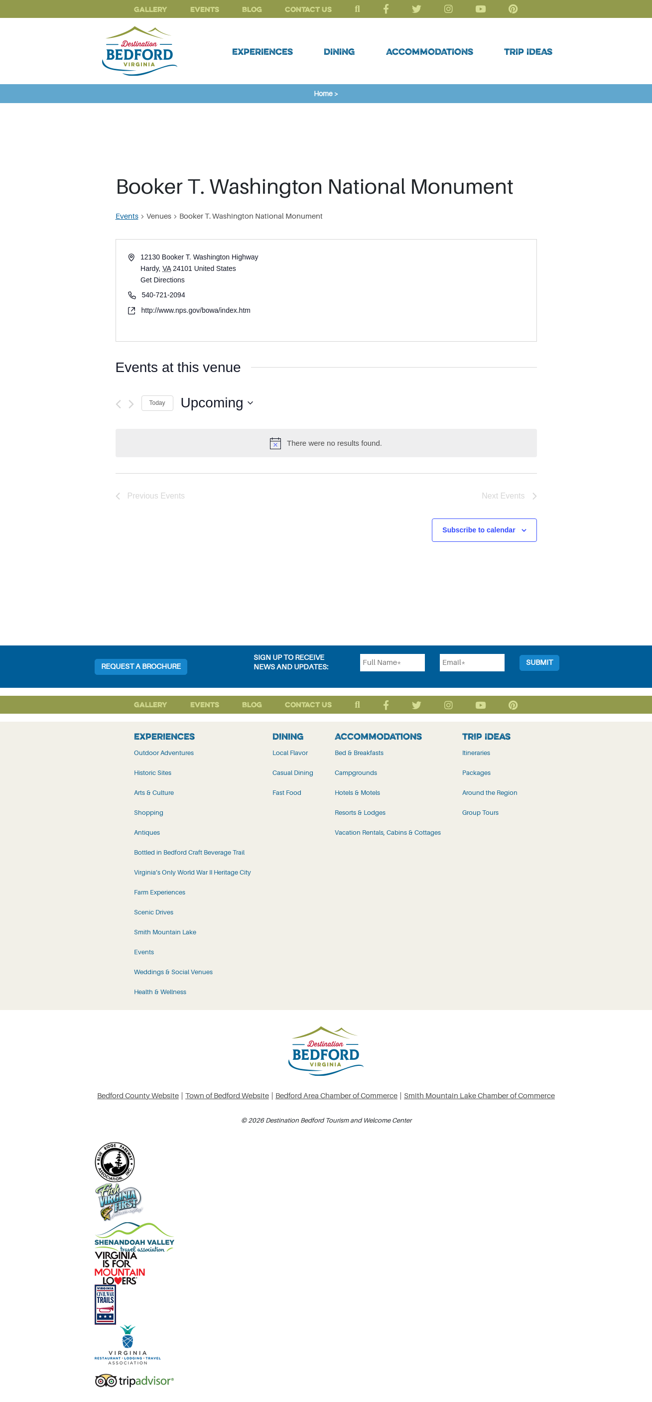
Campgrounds (356, 772)
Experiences (262, 51)
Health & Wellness (160, 992)
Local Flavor (290, 753)
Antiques (147, 832)
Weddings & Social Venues (173, 972)
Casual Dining (292, 772)
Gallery (150, 9)
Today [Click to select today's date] (157, 402)
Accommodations (429, 51)
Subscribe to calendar (478, 530)
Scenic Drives (153, 912)
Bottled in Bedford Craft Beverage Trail (189, 852)
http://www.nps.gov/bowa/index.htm (196, 310)
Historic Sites (152, 772)
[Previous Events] (118, 404)
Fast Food (286, 792)
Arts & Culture (154, 792)
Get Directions (162, 280)
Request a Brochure (141, 666)
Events (204, 9)
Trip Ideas (528, 51)
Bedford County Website (138, 1096)
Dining (339, 51)
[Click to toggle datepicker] (217, 403)
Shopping (148, 812)
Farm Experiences (159, 892)
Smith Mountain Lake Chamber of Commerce (479, 1096)
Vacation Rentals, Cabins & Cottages (388, 832)
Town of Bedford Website (227, 1096)
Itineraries (476, 753)
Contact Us (308, 9)
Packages (476, 772)
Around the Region (490, 792)
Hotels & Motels (357, 792)
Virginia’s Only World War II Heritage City (192, 872)
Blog (252, 9)
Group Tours (480, 812)
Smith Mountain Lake (165, 932)
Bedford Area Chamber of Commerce (336, 1096)
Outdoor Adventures (164, 753)
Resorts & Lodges (360, 812)
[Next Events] (131, 404)
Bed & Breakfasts (359, 753)
